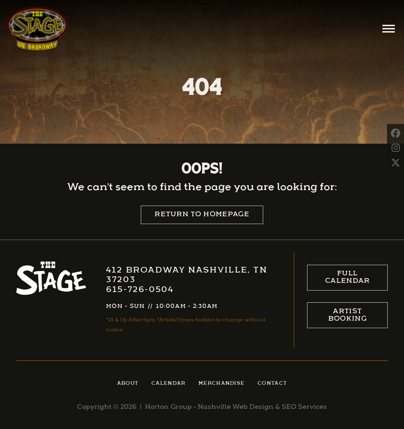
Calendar (168, 383)
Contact (272, 383)
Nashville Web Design (235, 407)
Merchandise (221, 383)
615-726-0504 (140, 290)
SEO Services (304, 407)
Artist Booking (347, 315)
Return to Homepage (202, 214)
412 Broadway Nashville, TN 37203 (186, 275)
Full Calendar (347, 277)
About (128, 383)
